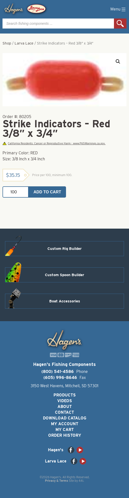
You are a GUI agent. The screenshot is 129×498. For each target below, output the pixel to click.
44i (81, 480)
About (64, 406)
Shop (7, 43)
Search (120, 24)
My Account (64, 423)
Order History (64, 435)
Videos (64, 400)
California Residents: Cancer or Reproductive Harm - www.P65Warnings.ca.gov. (54, 143)
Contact (64, 412)
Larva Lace (24, 43)
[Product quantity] (16, 192)
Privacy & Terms (56, 480)
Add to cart (47, 192)
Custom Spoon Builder (64, 275)
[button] (117, 61)
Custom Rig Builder (64, 248)
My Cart (64, 429)
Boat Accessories (64, 301)
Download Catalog (64, 418)
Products (64, 395)
